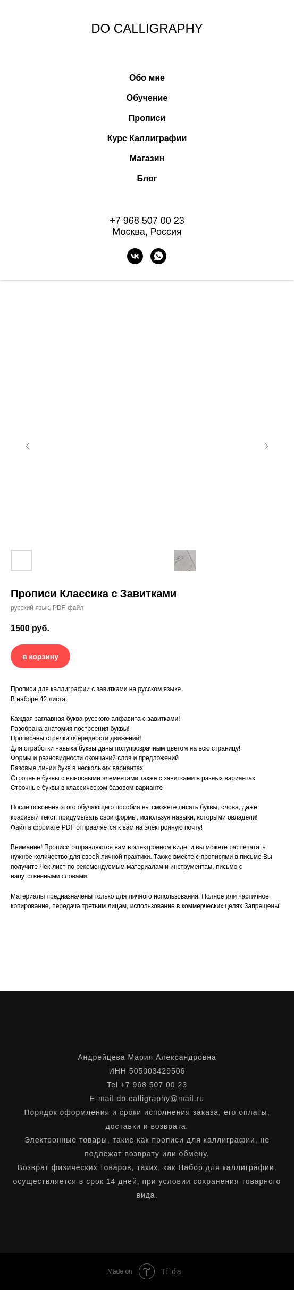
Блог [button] (147, 178)
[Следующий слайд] (266, 446)
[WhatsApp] (158, 256)
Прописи (147, 118)
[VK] (135, 256)
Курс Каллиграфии (147, 138)
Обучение (147, 97)
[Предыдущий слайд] (27, 446)
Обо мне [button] (147, 77)
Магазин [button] (147, 158)
